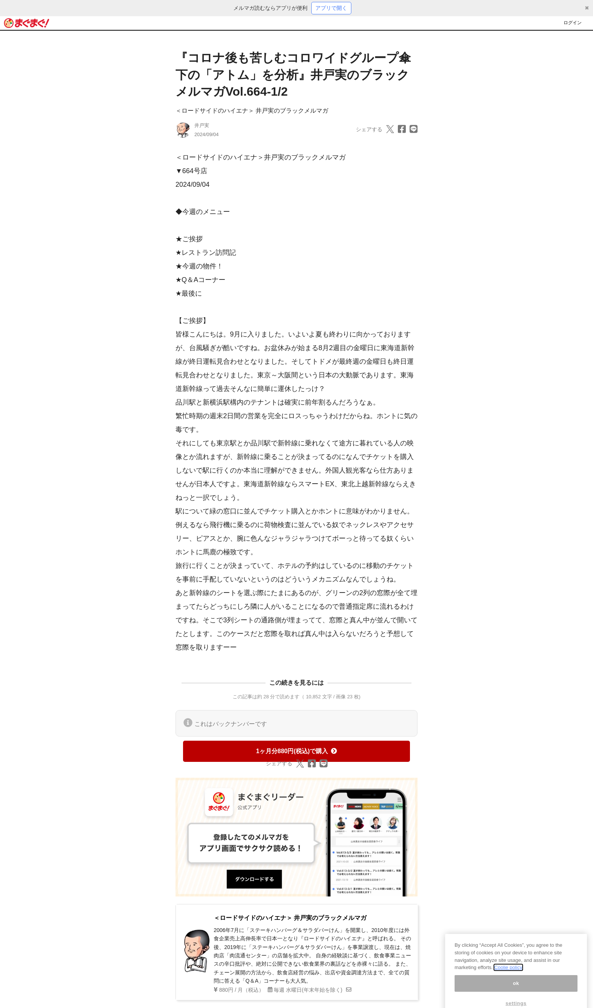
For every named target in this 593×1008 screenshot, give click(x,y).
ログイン (573, 22)
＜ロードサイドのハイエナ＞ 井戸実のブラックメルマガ (251, 110)
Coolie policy (508, 974)
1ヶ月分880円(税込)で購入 (296, 751)
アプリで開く (331, 8)
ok (516, 990)
